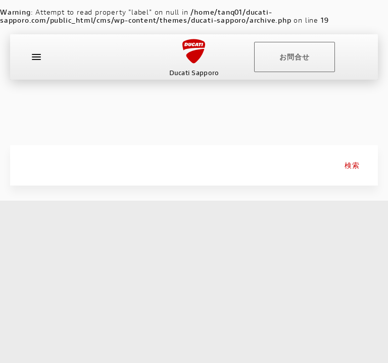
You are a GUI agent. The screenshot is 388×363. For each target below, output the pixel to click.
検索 (352, 165)
